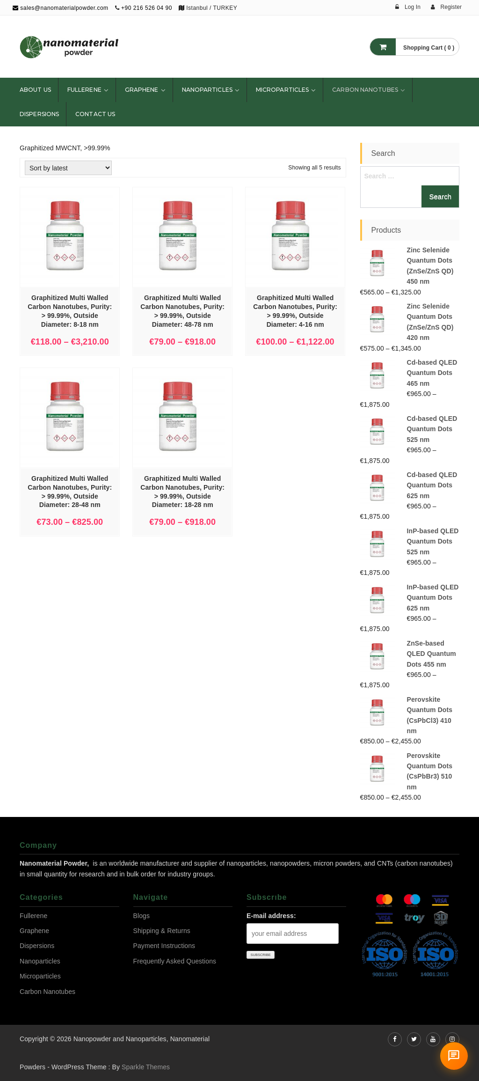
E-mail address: (271, 915)
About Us (35, 89)
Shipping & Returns (161, 930)
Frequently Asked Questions (175, 961)
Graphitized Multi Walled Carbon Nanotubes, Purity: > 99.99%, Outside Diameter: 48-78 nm (182, 311)
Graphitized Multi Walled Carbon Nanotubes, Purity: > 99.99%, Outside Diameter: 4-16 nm (295, 311)
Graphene (142, 89)
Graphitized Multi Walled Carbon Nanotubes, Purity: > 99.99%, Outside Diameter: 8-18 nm (70, 311)
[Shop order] (68, 168)
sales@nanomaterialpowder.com (61, 8)
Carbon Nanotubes (365, 89)
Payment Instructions (164, 945)
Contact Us (95, 114)
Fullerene (84, 89)
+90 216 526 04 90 (146, 8)
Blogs (141, 915)
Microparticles (282, 89)
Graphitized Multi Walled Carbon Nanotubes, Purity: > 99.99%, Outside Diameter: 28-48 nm (70, 492)
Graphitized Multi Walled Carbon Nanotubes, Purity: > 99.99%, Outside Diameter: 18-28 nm (182, 492)
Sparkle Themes (146, 1067)
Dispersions (39, 114)
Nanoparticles (207, 89)
